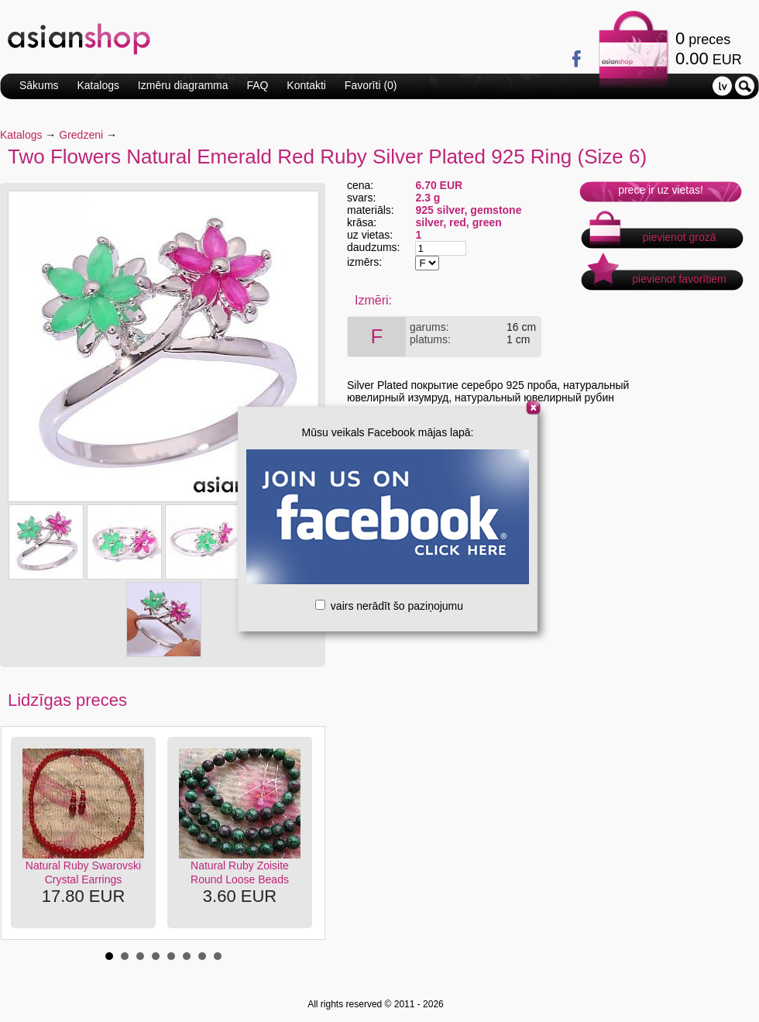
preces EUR (708, 48)
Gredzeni (81, 135)
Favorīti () (371, 85)
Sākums (39, 85)
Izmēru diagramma (183, 85)
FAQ (257, 85)
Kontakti (306, 85)
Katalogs (97, 85)
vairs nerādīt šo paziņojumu (389, 606)
